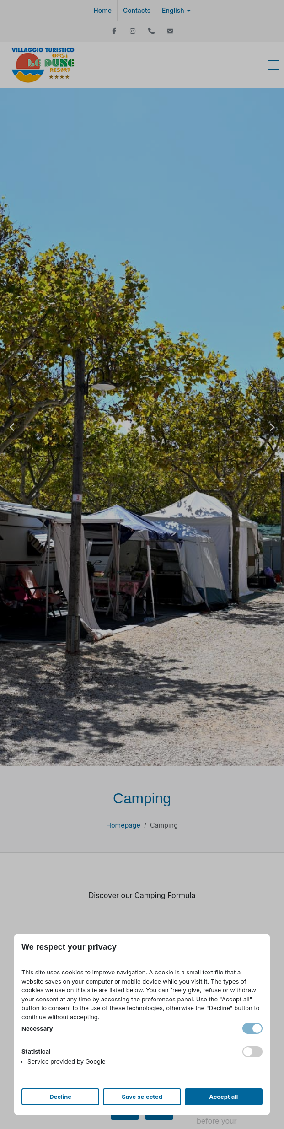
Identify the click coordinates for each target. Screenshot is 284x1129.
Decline (60, 1096)
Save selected (142, 1096)
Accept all (223, 1096)
